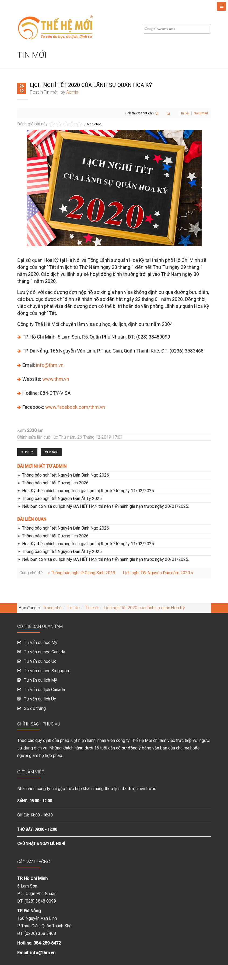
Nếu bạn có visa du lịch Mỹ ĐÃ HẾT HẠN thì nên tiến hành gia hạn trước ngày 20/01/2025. (105, 506)
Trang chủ (52, 607)
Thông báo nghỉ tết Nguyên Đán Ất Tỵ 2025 (62, 498)
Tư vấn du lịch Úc (40, 699)
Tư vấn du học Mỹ (40, 642)
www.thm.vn (55, 379)
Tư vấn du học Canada (44, 651)
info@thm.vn (50, 365)
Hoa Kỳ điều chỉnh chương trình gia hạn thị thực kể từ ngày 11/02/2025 (88, 490)
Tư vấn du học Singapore (47, 670)
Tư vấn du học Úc (40, 661)
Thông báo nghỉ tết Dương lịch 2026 (55, 482)
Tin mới (50, 92)
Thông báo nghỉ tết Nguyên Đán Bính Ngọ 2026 (65, 475)
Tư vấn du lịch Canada (44, 689)
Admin (72, 92)
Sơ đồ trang (35, 708)
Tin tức (28, 452)
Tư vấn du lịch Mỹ (40, 680)
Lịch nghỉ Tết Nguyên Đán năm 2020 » (158, 572)
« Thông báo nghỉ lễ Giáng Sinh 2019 (82, 572)
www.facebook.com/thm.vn (75, 407)
